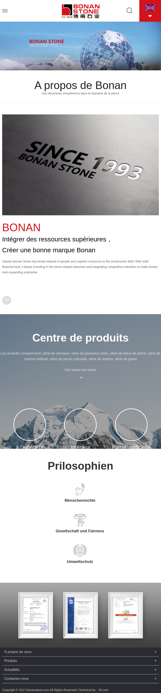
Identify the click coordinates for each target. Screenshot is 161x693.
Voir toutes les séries (81, 370)
